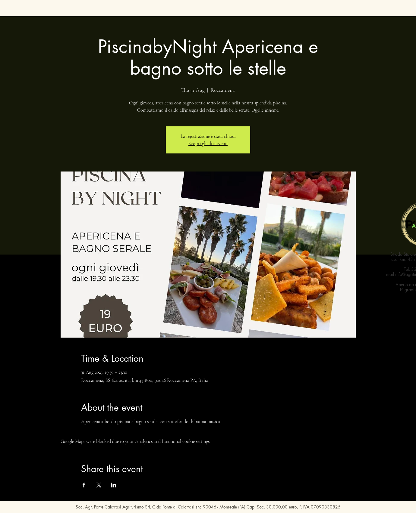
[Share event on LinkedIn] (113, 485)
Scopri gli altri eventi (208, 144)
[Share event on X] (99, 485)
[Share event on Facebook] (84, 485)
